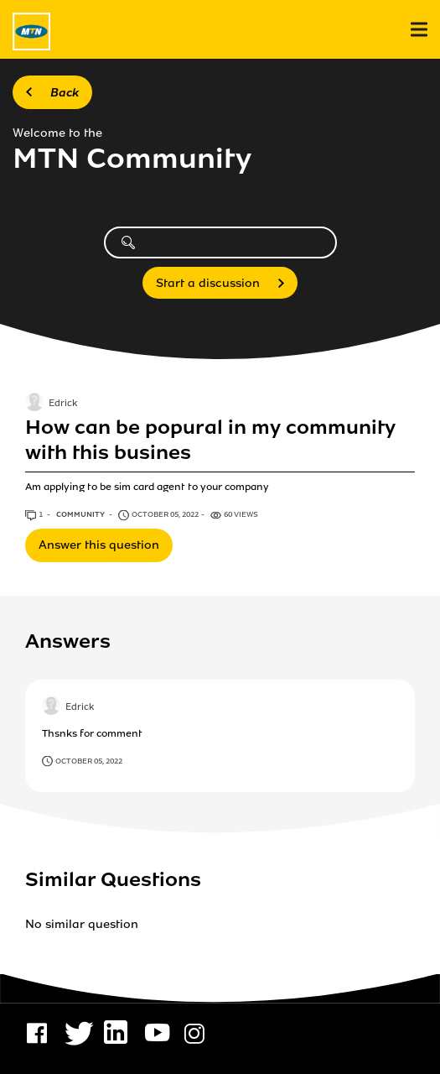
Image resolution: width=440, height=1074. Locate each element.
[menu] (419, 30)
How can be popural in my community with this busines (210, 440)
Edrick (63, 404)
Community (81, 514)
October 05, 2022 (88, 761)
